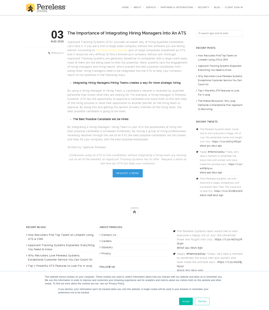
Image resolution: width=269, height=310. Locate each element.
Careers (106, 241)
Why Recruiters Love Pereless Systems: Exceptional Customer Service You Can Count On (220, 80)
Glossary (107, 247)
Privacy (106, 253)
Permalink (57, 53)
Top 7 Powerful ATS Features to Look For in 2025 (60, 265)
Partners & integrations (177, 7)
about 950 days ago (211, 172)
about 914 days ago (211, 145)
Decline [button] (202, 301)
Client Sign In (234, 7)
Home (125, 7)
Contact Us (108, 234)
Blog (217, 7)
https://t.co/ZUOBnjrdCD (228, 191)
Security (203, 7)
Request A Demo (127, 173)
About (137, 7)
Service (151, 7)
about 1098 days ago (211, 195)
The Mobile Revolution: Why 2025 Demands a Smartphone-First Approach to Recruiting (220, 105)
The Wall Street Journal (111, 50)
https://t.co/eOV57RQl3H (226, 141)
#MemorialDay (216, 152)
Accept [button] (186, 301)
